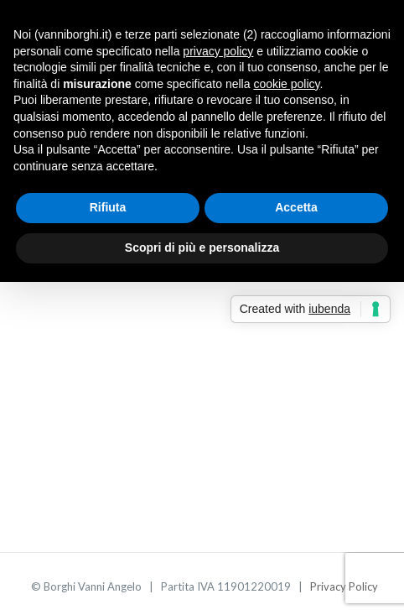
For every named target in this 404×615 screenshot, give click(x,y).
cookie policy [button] (286, 84)
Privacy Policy (344, 586)
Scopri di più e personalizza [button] (202, 247)
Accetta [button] (296, 207)
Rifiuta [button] (108, 207)
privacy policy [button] (218, 51)
